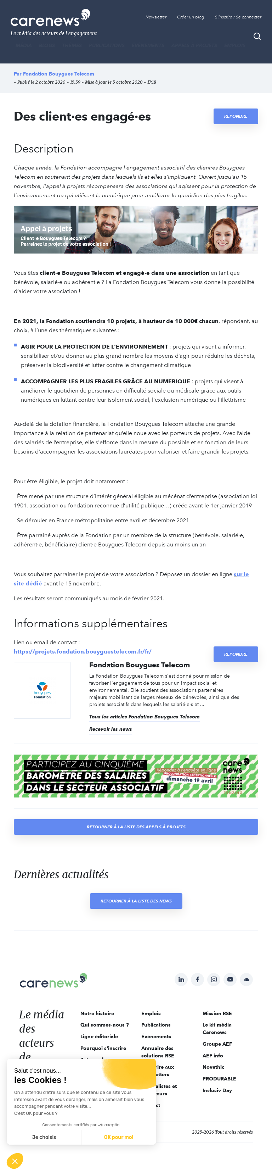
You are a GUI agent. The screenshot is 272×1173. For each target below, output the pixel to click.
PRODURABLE (219, 1079)
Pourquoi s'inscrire (103, 1048)
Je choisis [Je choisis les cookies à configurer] (44, 1137)
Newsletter (156, 17)
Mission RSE (217, 1013)
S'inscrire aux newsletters (157, 1070)
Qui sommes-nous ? (104, 1025)
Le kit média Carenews (217, 1028)
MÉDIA (24, 45)
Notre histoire (97, 1013)
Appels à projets (194, 45)
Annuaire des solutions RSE (157, 1051)
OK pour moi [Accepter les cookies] (119, 1137)
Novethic (213, 1067)
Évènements (148, 45)
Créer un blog (190, 17)
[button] (14, 1160)
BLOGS (47, 45)
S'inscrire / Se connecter (238, 17)
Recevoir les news (110, 729)
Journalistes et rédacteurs (159, 1089)
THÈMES (72, 45)
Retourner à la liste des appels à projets (136, 826)
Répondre (236, 116)
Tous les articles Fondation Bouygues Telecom (144, 716)
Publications (107, 45)
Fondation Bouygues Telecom (58, 74)
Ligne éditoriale (99, 1036)
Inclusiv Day (217, 1090)
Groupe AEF (217, 1044)
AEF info (213, 1055)
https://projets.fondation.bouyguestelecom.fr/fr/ (83, 651)
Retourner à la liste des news (136, 901)
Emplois (234, 45)
